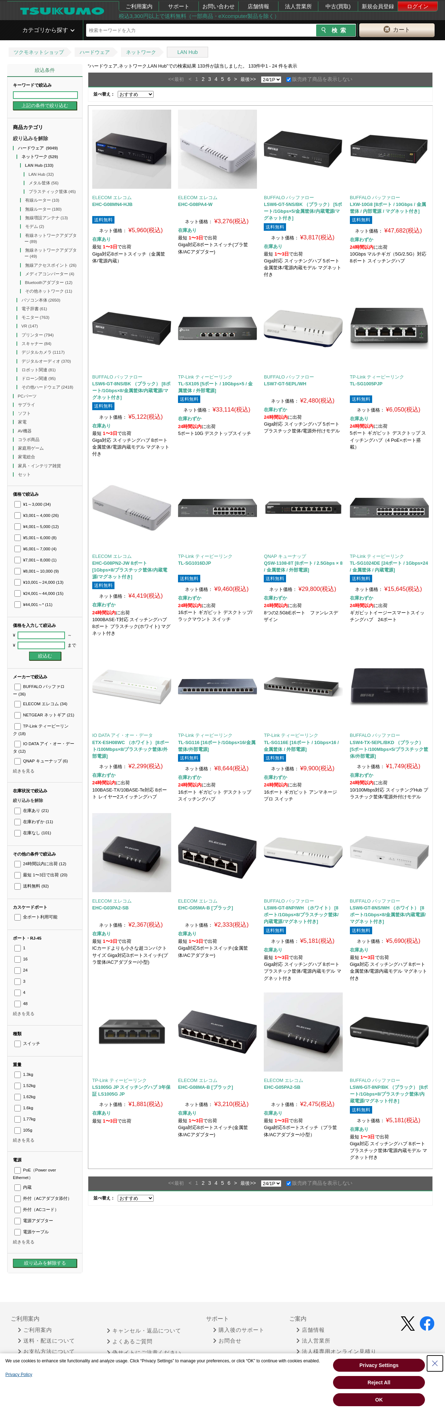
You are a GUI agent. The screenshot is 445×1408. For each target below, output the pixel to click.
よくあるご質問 (130, 1341)
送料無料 (31, 886)
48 (21, 1003)
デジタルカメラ (43, 352)
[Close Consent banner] (435, 1363)
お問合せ (227, 1341)
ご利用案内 (139, 6)
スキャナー (37, 343)
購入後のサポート (238, 1330)
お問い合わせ (218, 6)
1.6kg (23, 1108)
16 (21, 959)
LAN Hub (187, 52)
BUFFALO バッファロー (289, 197)
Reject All (378, 1382)
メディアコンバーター (49, 274)
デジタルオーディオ (46, 361)
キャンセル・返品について (144, 1331)
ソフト (25, 413)
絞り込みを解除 (30, 138)
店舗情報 (258, 6)
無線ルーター (43, 209)
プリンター (38, 335)
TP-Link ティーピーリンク (205, 377)
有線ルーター (42, 200)
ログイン (417, 6)
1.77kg (25, 1119)
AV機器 (25, 431)
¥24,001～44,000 (39, 593)
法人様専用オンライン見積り (336, 1351)
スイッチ (27, 1043)
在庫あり (31, 810)
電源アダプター (33, 1221)
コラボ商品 (29, 439)
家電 (23, 422)
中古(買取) (338, 6)
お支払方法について (46, 1351)
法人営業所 (298, 6)
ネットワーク (141, 52)
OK (379, 1400)
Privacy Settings (379, 1365)
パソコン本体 (41, 300)
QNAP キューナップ (41, 761)
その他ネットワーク (48, 291)
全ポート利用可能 (35, 917)
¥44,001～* (33, 604)
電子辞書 (34, 309)
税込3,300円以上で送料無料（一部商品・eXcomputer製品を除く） (199, 16)
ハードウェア (95, 52)
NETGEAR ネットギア (44, 715)
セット (25, 474)
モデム (34, 226)
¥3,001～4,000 (36, 515)
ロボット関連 (39, 370)
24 (21, 970)
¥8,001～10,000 (36, 571)
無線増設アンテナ (46, 218)
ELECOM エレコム (40, 704)
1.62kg (25, 1097)
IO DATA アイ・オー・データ (122, 735)
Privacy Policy (18, 1374)
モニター (36, 317)
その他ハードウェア (48, 387)
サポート (178, 6)
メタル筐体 (44, 183)
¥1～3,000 (32, 504)
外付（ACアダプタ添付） (43, 1198)
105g (23, 1130)
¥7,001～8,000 (35, 560)
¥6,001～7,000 (35, 549)
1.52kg (25, 1085)
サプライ (27, 405)
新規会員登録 (378, 6)
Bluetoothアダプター (48, 282)
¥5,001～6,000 (35, 538)
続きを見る (23, 771)
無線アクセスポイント (51, 265)
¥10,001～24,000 (39, 582)
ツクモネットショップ (39, 52)
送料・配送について (46, 1341)
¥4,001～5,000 (36, 526)
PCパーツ (28, 396)
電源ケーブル (31, 1232)
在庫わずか (33, 822)
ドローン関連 (39, 378)
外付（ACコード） (36, 1209)
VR (30, 326)
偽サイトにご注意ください (144, 1353)
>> (253, 79)
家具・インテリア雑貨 (40, 466)
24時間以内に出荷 (40, 864)
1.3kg (23, 1074)
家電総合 (27, 457)
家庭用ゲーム (31, 448)
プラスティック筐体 (52, 191)
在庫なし (32, 833)
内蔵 (23, 1187)
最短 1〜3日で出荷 (40, 875)
